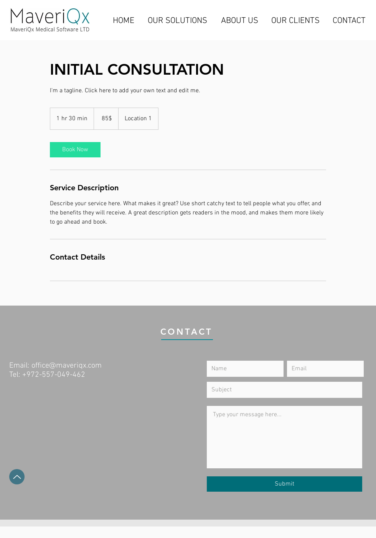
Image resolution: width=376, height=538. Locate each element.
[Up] (17, 476)
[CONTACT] (349, 21)
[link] (75, 149)
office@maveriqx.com (66, 365)
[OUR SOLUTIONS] (177, 21)
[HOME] (123, 21)
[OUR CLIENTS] (295, 21)
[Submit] (284, 484)
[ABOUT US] (239, 21)
